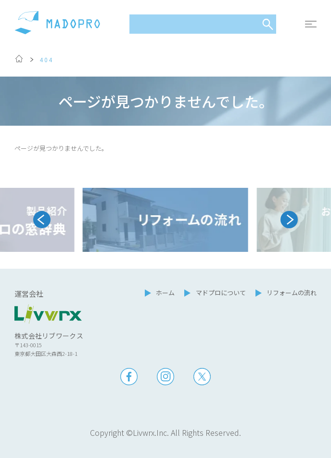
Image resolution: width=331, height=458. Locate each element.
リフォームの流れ (292, 292)
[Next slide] (289, 219)
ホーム (165, 292)
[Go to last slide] (42, 219)
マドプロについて (221, 292)
